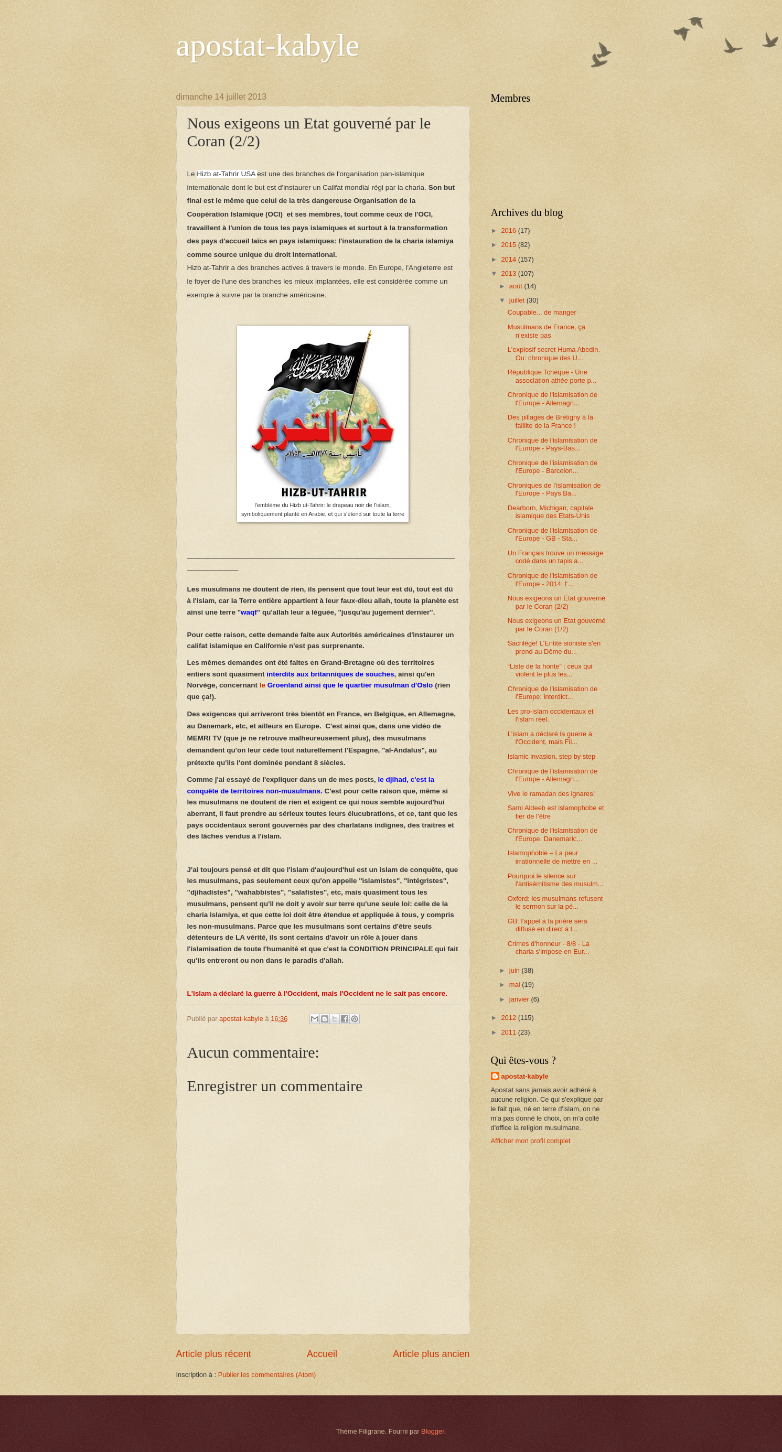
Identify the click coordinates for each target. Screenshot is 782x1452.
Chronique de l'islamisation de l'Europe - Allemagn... (552, 398)
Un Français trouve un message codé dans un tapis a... (555, 557)
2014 (509, 259)
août (516, 286)
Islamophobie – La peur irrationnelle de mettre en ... (553, 857)
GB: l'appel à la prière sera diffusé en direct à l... (547, 925)
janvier (520, 999)
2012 (509, 1017)
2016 (509, 230)
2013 (509, 273)
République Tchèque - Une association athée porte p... (552, 376)
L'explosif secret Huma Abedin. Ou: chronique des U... (554, 353)
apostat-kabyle (268, 45)
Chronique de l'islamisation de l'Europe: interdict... (552, 693)
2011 (509, 1032)
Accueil (322, 1354)
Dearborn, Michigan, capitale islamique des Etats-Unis (551, 512)
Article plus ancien (431, 1354)
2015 (509, 245)
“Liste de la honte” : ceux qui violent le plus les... (550, 670)
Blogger (432, 1431)
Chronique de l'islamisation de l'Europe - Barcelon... (552, 467)
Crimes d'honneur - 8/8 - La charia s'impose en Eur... (549, 947)
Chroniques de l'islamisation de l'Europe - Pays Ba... (554, 489)
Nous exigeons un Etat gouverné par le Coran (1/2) (557, 624)
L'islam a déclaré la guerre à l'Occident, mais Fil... (550, 738)
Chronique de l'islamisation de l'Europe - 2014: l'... (552, 579)
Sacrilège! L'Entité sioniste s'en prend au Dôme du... (554, 647)
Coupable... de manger (542, 312)
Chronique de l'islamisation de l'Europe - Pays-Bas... (552, 444)
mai (515, 984)
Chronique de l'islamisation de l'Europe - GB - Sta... (552, 534)
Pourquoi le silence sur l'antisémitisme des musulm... (556, 880)
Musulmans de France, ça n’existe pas (546, 331)
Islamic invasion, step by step (551, 756)
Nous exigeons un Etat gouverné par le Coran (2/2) (557, 602)
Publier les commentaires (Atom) (267, 1375)
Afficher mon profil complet (531, 1141)
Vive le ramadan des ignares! (551, 794)
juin (515, 970)
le (346, 685)
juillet (518, 300)
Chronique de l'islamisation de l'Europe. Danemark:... (552, 834)
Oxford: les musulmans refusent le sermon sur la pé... (555, 902)
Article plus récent (213, 1354)
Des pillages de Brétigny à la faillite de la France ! (550, 421)
